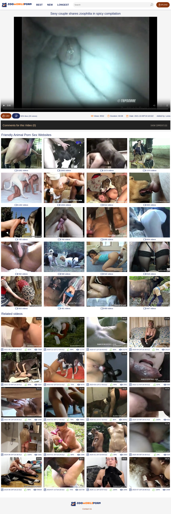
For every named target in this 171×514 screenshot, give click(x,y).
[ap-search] (113, 4)
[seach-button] (151, 4)
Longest (63, 4)
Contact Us (87, 509)
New (50, 4)
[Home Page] (16, 5)
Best (39, 4)
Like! (6, 116)
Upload (162, 5)
